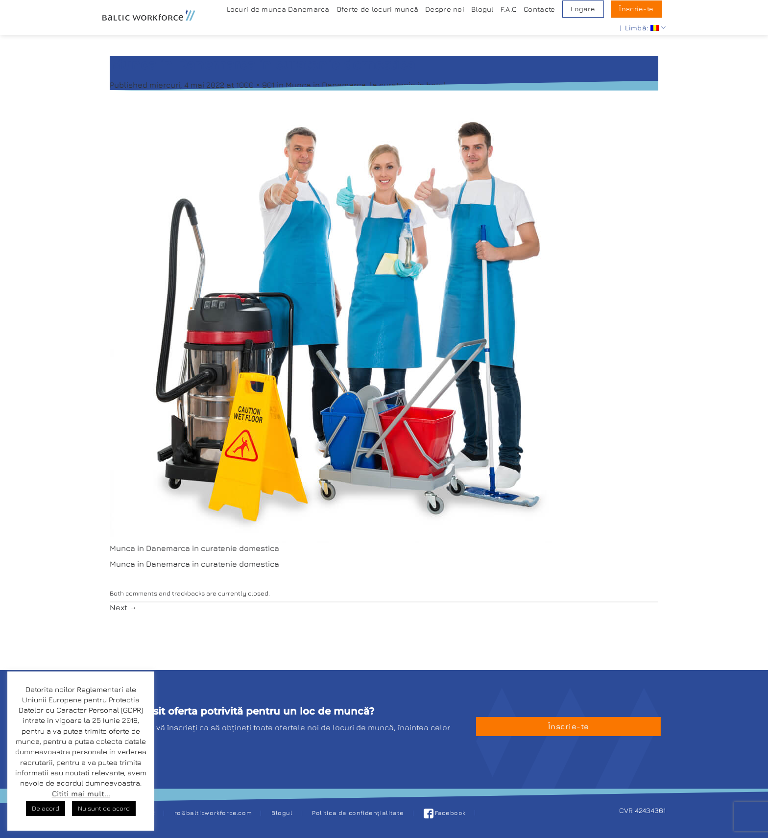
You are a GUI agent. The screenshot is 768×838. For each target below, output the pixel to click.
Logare (583, 9)
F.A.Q (509, 9)
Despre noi (444, 9)
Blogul (482, 9)
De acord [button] (45, 808)
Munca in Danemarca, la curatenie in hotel (366, 84)
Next (123, 607)
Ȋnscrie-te (636, 9)
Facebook (445, 812)
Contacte (539, 9)
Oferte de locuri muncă (377, 9)
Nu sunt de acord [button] (104, 808)
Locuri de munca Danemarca (278, 9)
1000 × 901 (255, 84)
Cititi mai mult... (81, 794)
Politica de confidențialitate (358, 812)
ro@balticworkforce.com (213, 812)
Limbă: (645, 27)
